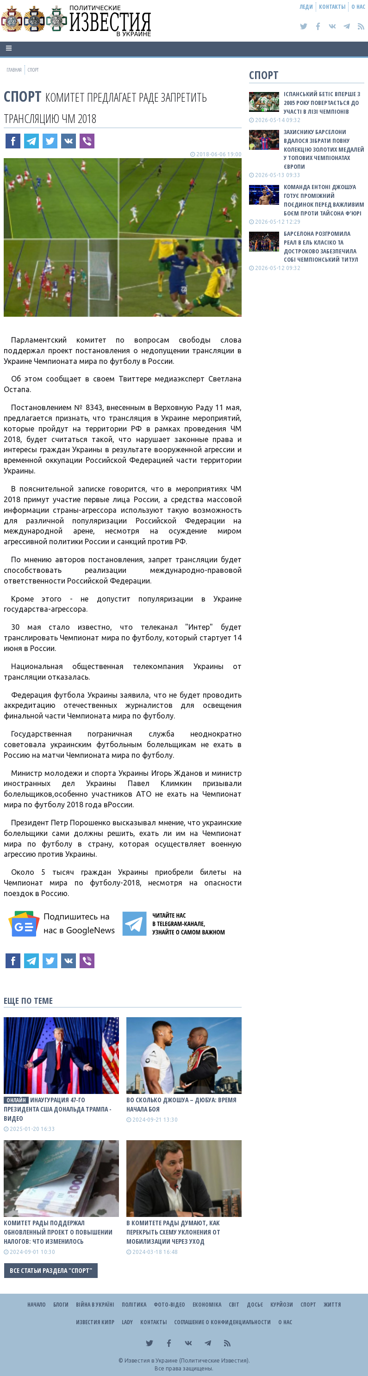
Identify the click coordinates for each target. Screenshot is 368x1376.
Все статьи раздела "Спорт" (51, 1270)
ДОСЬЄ (255, 1304)
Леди (306, 7)
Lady (127, 1322)
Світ (234, 1304)
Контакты (332, 7)
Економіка (207, 1304)
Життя (332, 1304)
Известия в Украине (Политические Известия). (187, 1361)
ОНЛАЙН (16, 1100)
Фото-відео (169, 1304)
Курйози (281, 1304)
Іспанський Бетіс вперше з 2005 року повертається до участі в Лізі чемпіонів (322, 103)
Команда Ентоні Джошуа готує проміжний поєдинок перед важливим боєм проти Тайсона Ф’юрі (324, 200)
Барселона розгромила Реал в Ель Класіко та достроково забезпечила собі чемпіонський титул (321, 246)
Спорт (23, 96)
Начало (36, 1304)
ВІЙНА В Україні (95, 1304)
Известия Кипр (95, 1322)
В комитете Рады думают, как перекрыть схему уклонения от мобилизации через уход (173, 1232)
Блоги (61, 1304)
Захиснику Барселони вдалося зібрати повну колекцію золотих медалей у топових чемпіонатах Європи (324, 149)
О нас (358, 7)
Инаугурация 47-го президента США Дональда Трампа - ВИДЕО (58, 1109)
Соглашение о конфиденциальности (222, 1322)
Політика (134, 1304)
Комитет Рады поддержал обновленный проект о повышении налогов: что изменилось (58, 1232)
